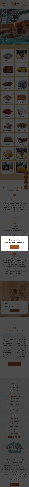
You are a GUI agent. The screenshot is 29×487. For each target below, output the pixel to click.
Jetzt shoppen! (14, 247)
